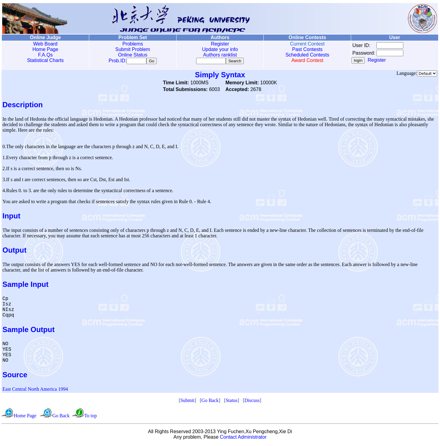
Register (220, 43)
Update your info (220, 49)
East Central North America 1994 (35, 390)
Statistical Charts (45, 60)
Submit (187, 401)
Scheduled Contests (307, 54)
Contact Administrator (243, 438)
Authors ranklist (220, 54)
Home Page (45, 49)
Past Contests (307, 49)
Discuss (252, 401)
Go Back (209, 401)
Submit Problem (132, 49)
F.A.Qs (45, 54)
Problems (132, 43)
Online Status (132, 54)
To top (90, 416)
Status (231, 401)
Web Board (45, 43)
